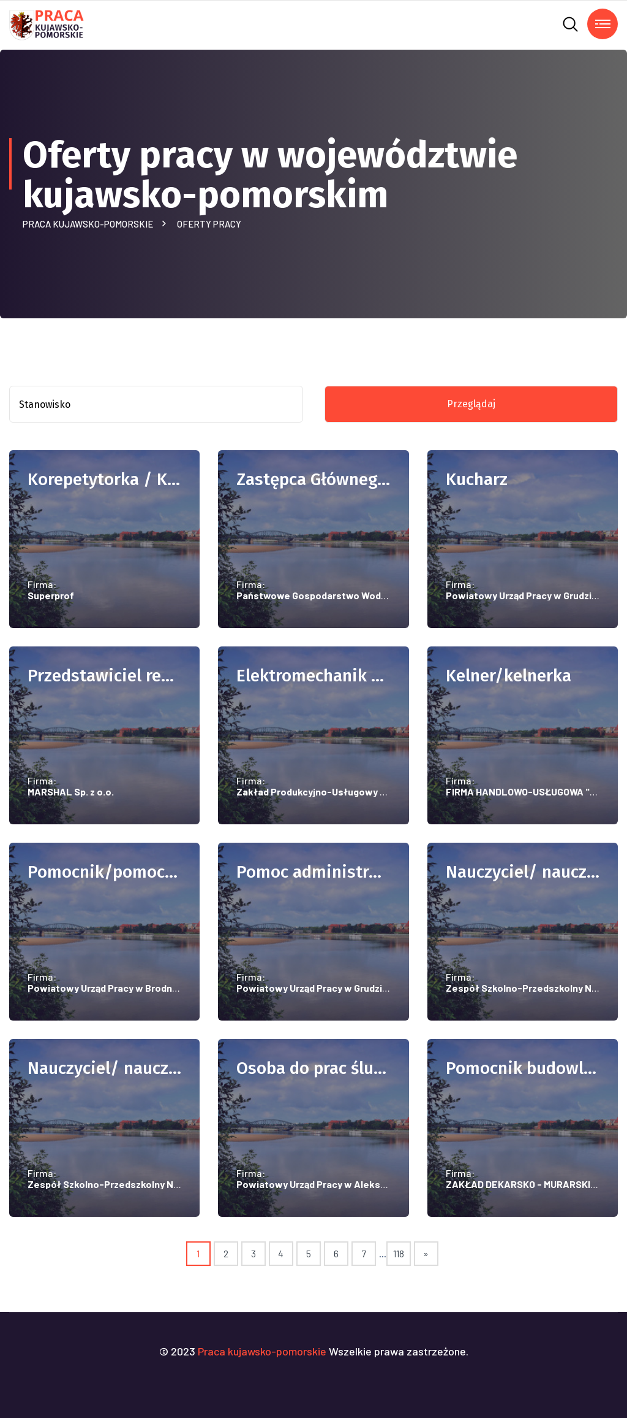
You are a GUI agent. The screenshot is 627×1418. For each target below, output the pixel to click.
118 (398, 1253)
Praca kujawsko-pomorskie (90, 223)
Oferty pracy (209, 223)
